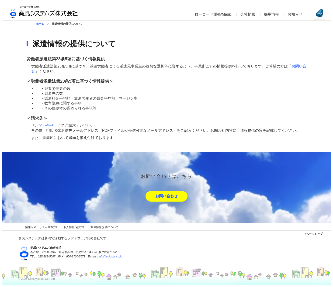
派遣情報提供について (104, 227)
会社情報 (247, 14)
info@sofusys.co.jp (110, 256)
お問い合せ (44, 126)
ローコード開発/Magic (213, 14)
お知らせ (295, 14)
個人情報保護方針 (74, 227)
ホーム (40, 23)
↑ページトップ (314, 234)
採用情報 (271, 14)
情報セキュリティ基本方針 (42, 227)
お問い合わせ (166, 196)
